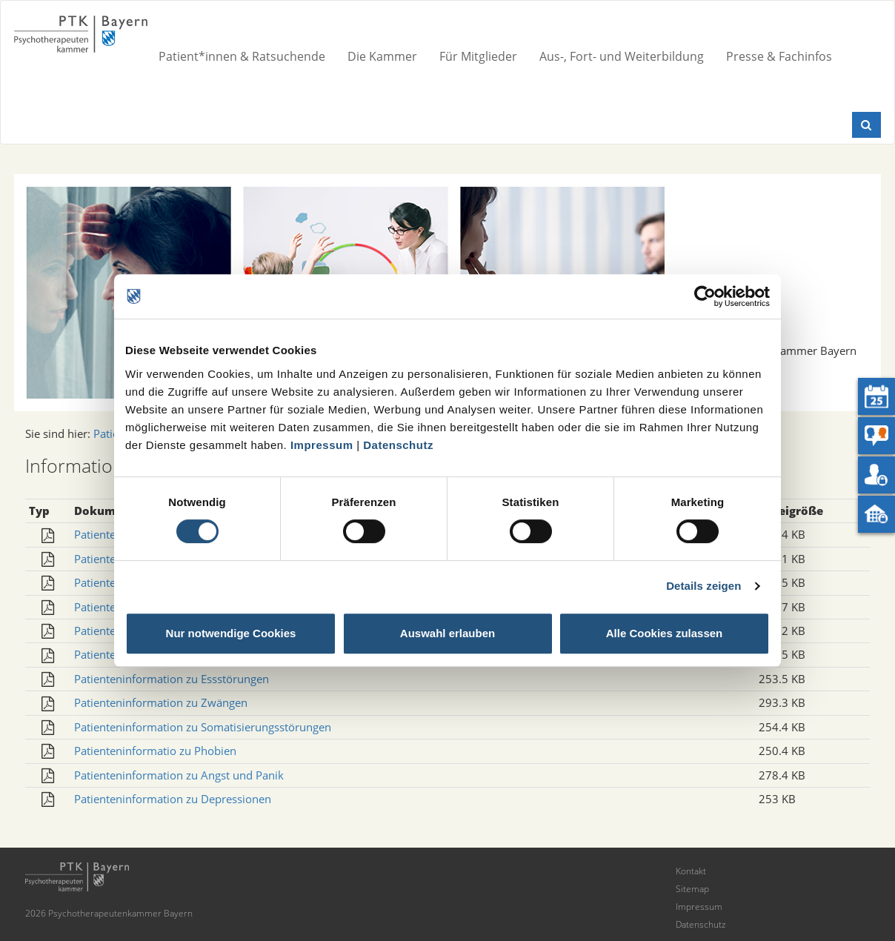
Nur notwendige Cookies (231, 633)
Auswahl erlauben (447, 633)
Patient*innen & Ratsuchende (242, 56)
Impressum (321, 445)
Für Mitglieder (478, 56)
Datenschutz (398, 445)
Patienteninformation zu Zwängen (160, 702)
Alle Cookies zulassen (664, 633)
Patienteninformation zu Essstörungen (171, 678)
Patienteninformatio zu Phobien (155, 750)
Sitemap (692, 888)
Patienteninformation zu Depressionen (172, 798)
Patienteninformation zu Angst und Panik (179, 775)
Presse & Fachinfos (779, 56)
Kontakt (691, 871)
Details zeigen (703, 585)
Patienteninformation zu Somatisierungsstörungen (202, 726)
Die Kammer (382, 56)
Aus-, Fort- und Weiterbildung (621, 56)
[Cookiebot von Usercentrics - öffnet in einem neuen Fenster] (705, 296)
